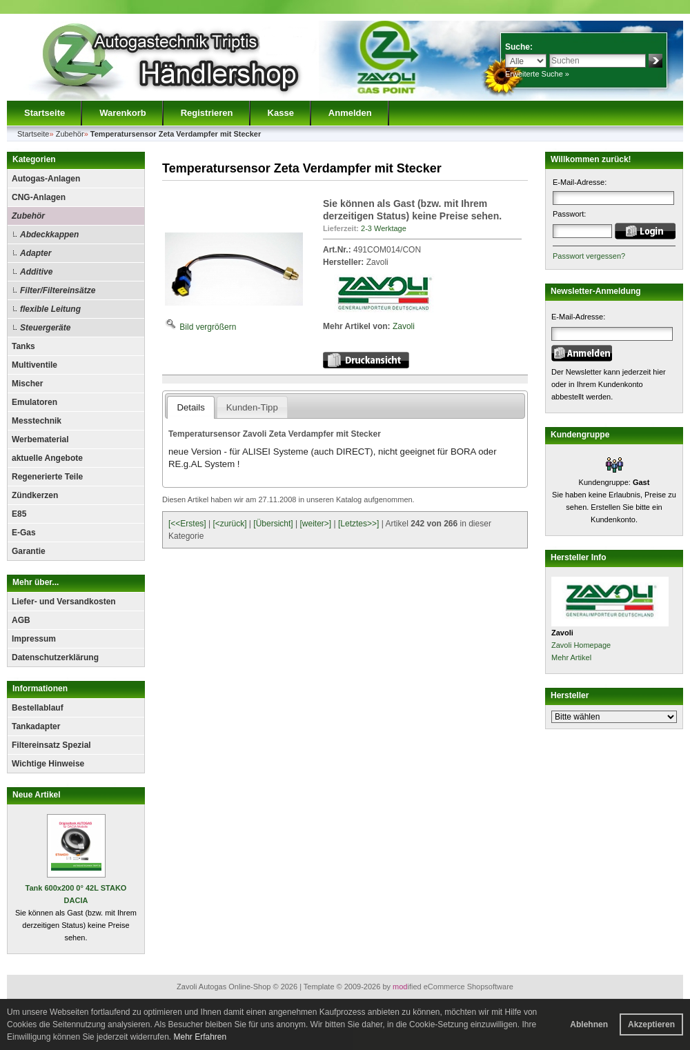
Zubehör (28, 216)
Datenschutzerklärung (55, 657)
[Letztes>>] (358, 523)
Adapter (35, 253)
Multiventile (34, 365)
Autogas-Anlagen (46, 179)
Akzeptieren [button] (651, 1024)
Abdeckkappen (49, 234)
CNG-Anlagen (39, 197)
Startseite (44, 113)
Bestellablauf (37, 708)
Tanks (23, 346)
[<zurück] (230, 523)
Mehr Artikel (571, 657)
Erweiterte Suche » (537, 74)
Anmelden (350, 113)
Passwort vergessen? (589, 256)
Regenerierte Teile (47, 477)
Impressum (34, 639)
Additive (36, 272)
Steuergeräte (45, 328)
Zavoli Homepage (581, 645)
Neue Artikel (36, 795)
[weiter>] (315, 523)
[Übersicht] (273, 523)
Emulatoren (34, 402)
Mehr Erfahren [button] (199, 1037)
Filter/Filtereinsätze (57, 290)
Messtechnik (36, 421)
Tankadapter (36, 726)
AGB (21, 620)
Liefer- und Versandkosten (64, 601)
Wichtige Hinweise (48, 764)
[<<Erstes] (187, 523)
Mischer (27, 383)
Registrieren (207, 113)
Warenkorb (122, 113)
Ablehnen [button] (589, 1024)
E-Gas (24, 532)
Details (190, 407)
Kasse (281, 113)
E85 (19, 514)
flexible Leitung (50, 309)
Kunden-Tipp (252, 407)
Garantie (29, 551)
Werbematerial (40, 439)
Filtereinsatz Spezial (51, 745)
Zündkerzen (35, 495)
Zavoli (404, 326)
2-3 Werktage (383, 228)
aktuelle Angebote (47, 458)
